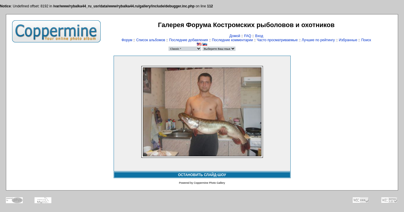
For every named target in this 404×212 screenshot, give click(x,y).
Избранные (348, 40)
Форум (127, 40)
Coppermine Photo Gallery (209, 182)
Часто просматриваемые (277, 40)
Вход (259, 36)
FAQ (247, 36)
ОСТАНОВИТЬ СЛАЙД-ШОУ (202, 175)
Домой (234, 36)
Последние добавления (188, 40)
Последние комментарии (232, 40)
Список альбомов (150, 40)
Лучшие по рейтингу (318, 40)
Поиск (366, 40)
